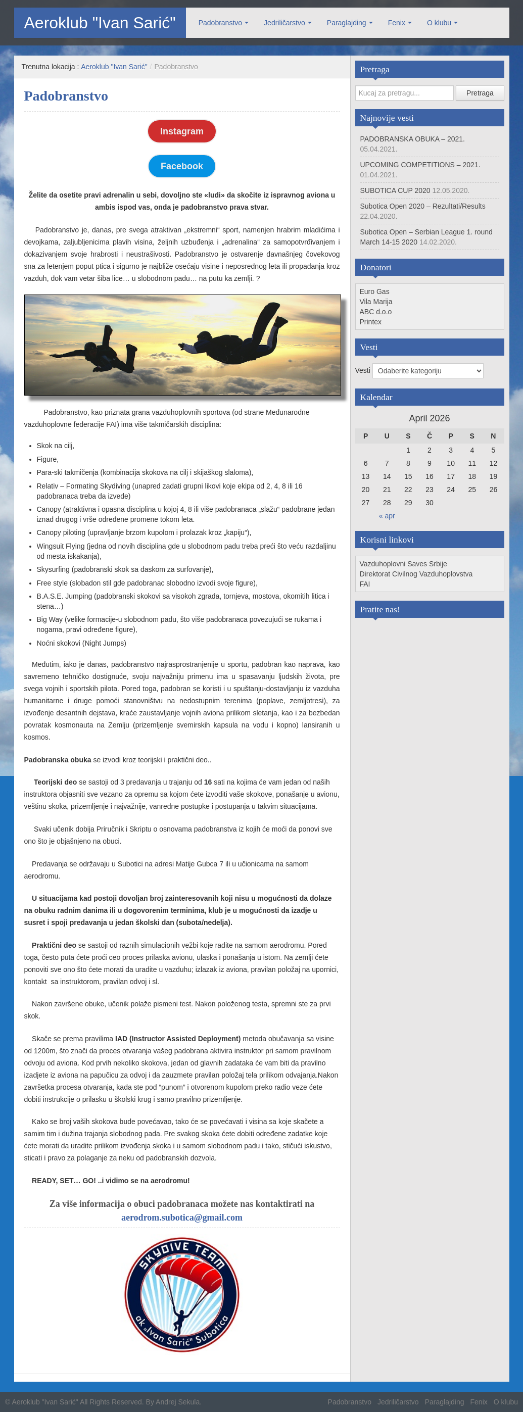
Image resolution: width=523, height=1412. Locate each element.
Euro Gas (375, 291)
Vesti (363, 370)
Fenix (396, 23)
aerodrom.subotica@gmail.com (182, 1217)
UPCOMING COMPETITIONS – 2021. (420, 165)
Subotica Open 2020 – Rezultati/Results (423, 206)
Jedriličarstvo (284, 23)
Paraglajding (346, 23)
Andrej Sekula (178, 1402)
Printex (371, 322)
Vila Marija (376, 302)
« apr (387, 516)
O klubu (439, 23)
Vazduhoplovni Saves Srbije (403, 564)
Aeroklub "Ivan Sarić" (100, 23)
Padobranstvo (220, 23)
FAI (365, 584)
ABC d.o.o (376, 312)
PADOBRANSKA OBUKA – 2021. (412, 139)
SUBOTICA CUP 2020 (395, 190)
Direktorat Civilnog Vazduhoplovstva (416, 574)
